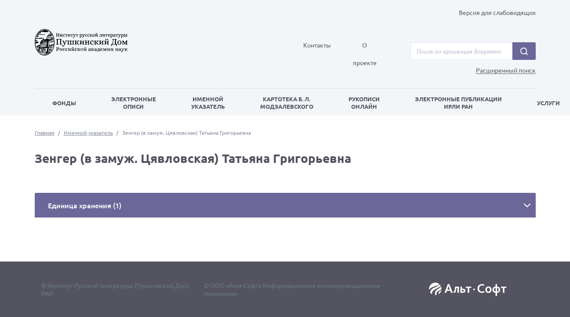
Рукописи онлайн (364, 102)
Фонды (64, 103)
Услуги (548, 103)
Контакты (317, 45)
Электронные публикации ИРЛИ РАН (458, 102)
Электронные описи (133, 102)
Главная (44, 132)
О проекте (365, 53)
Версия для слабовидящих (497, 12)
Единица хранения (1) (84, 205)
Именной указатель (208, 102)
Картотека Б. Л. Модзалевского (286, 102)
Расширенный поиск (506, 70)
